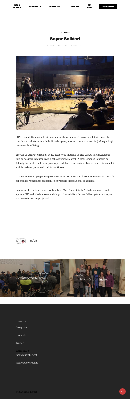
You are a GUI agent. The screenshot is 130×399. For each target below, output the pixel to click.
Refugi (52, 45)
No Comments (75, 45)
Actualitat (55, 6)
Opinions (74, 6)
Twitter (20, 342)
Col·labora (108, 6)
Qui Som (89, 6)
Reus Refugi (17, 6)
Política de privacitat (27, 362)
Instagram (21, 327)
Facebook (21, 335)
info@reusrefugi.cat (26, 354)
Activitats (35, 6)
